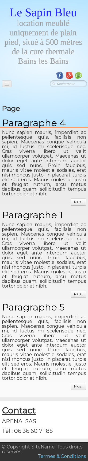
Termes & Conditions (62, 456)
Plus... (78, 202)
